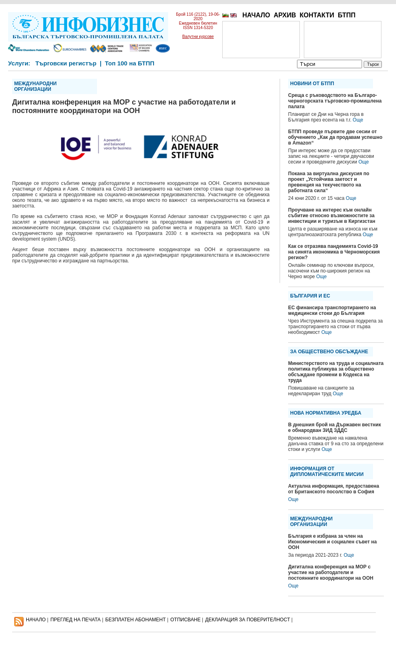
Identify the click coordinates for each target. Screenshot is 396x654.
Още (358, 120)
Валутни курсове (198, 36)
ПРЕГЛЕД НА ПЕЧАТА (76, 620)
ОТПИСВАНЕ (186, 620)
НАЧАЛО (256, 15)
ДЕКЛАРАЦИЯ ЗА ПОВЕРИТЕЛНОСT (247, 620)
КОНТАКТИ (316, 15)
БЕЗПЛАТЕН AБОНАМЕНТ (135, 620)
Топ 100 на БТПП (130, 63)
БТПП (347, 15)
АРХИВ (285, 15)
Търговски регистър (65, 63)
